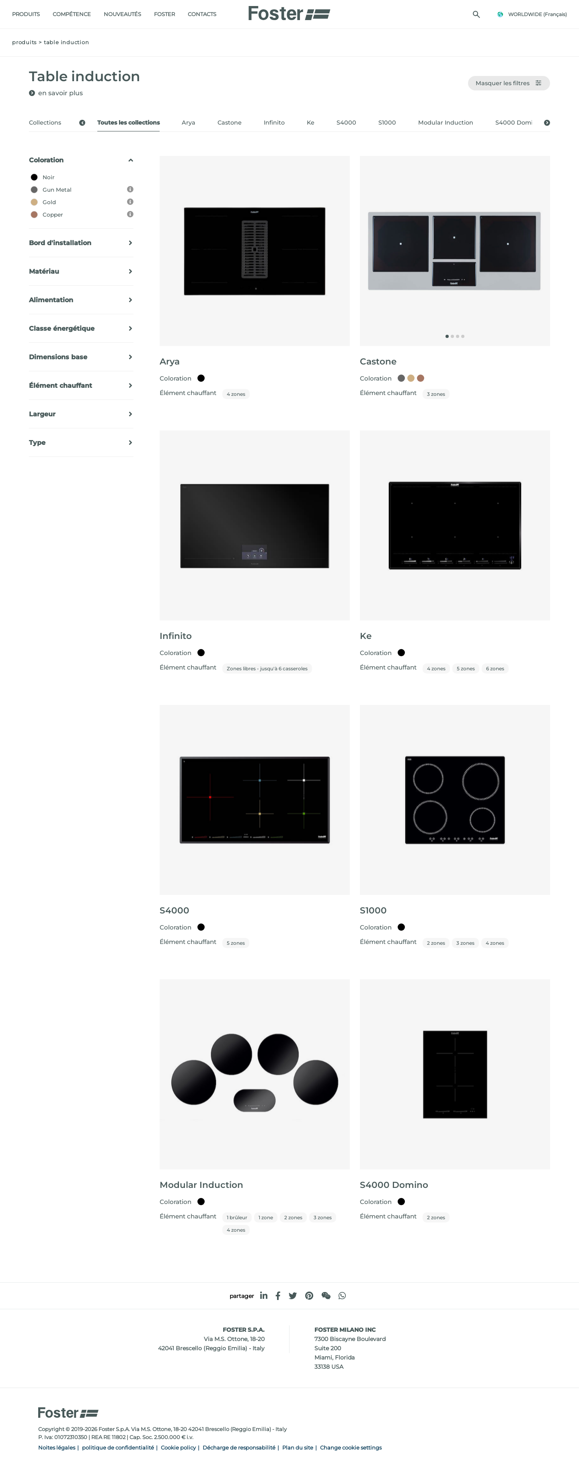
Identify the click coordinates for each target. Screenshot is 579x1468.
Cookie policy (178, 1448)
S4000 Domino (517, 122)
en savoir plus (60, 93)
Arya (188, 122)
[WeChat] (326, 1296)
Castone (230, 122)
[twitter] (293, 1296)
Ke (310, 122)
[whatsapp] (342, 1296)
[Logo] (289, 11)
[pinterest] (309, 1296)
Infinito (274, 122)
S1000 (387, 122)
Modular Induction (445, 122)
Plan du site (297, 1448)
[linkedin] (263, 1296)
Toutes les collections (128, 122)
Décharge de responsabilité (239, 1448)
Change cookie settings (351, 1448)
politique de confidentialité (118, 1448)
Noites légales (56, 1448)
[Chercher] (476, 14)
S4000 (346, 122)
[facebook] (278, 1296)
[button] (82, 122)
